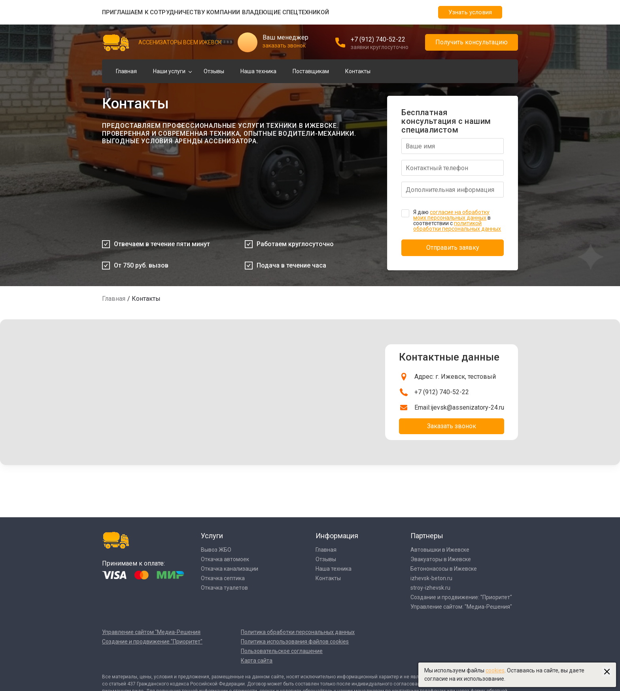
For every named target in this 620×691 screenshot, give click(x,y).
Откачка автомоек (225, 559)
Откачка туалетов (224, 588)
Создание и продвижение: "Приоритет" (461, 597)
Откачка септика (223, 578)
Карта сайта (256, 660)
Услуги (212, 536)
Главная (126, 71)
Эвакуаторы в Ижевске (440, 559)
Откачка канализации (229, 569)
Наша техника (258, 71)
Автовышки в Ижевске (439, 550)
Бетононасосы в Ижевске (443, 569)
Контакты (357, 71)
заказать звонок (284, 45)
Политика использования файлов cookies (295, 641)
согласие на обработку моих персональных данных (451, 215)
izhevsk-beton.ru (431, 578)
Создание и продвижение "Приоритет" (152, 641)
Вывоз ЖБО (216, 550)
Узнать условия (470, 12)
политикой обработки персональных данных (457, 226)
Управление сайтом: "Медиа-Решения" (461, 607)
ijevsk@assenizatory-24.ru (467, 407)
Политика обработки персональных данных (298, 632)
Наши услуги (169, 71)
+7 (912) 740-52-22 (378, 39)
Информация (337, 536)
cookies (495, 670)
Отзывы (214, 71)
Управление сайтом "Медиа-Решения (151, 632)
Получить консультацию (471, 42)
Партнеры (426, 536)
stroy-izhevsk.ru (430, 588)
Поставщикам (311, 71)
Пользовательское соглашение (282, 651)
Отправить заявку (452, 247)
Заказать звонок (451, 426)
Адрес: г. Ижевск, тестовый (455, 376)
